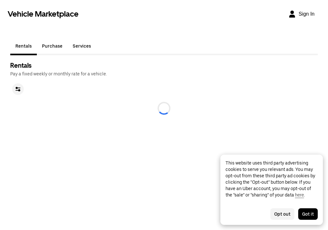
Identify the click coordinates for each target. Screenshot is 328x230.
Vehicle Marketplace (43, 14)
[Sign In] (301, 14)
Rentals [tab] (23, 46)
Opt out (282, 214)
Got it (308, 214)
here (299, 194)
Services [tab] (82, 46)
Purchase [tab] (52, 46)
